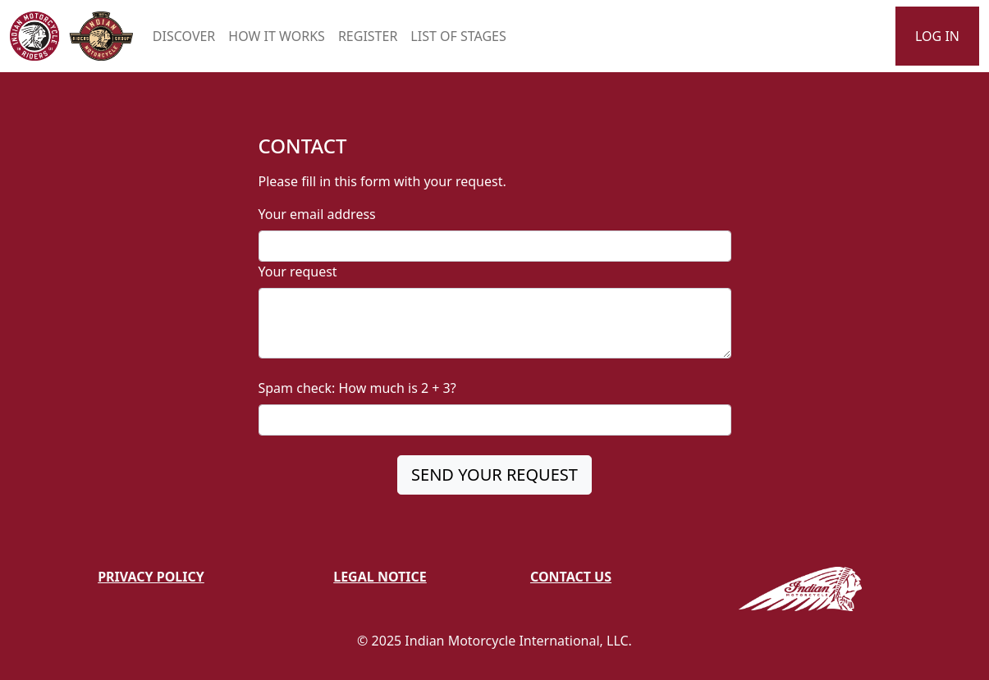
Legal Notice (380, 577)
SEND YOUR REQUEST (494, 474)
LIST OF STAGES (458, 36)
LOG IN (937, 36)
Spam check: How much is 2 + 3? (357, 388)
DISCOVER (184, 36)
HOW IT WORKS (276, 36)
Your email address (317, 214)
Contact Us (570, 577)
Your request (298, 271)
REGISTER (367, 36)
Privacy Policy (151, 577)
